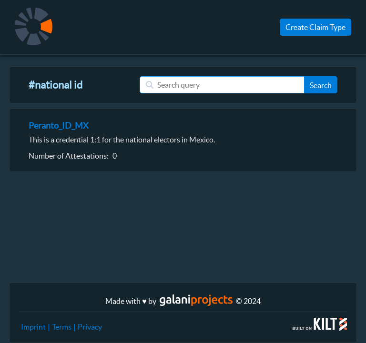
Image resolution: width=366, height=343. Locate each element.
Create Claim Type (315, 27)
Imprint (33, 327)
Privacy (90, 327)
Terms (61, 327)
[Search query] (222, 84)
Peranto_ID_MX (59, 126)
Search (321, 85)
